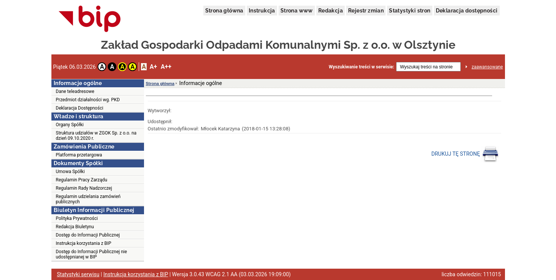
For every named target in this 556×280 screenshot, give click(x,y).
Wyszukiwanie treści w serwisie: (361, 67)
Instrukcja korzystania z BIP (84, 243)
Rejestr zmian (366, 11)
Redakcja (330, 11)
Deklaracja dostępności (467, 11)
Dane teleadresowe (75, 91)
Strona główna (224, 11)
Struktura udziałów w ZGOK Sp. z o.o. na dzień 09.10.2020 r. (96, 135)
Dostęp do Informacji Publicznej (88, 235)
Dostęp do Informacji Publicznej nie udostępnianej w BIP (91, 254)
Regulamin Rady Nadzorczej (84, 188)
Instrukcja (262, 11)
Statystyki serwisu (78, 274)
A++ (166, 66)
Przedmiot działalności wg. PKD (88, 99)
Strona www (296, 11)
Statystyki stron (409, 11)
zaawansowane (487, 67)
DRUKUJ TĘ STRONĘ (465, 154)
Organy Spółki (70, 124)
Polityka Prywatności (77, 218)
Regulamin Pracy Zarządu (81, 180)
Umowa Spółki (70, 171)
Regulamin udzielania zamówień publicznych (88, 199)
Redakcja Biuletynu (75, 226)
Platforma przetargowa (79, 155)
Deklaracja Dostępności (80, 108)
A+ (153, 66)
